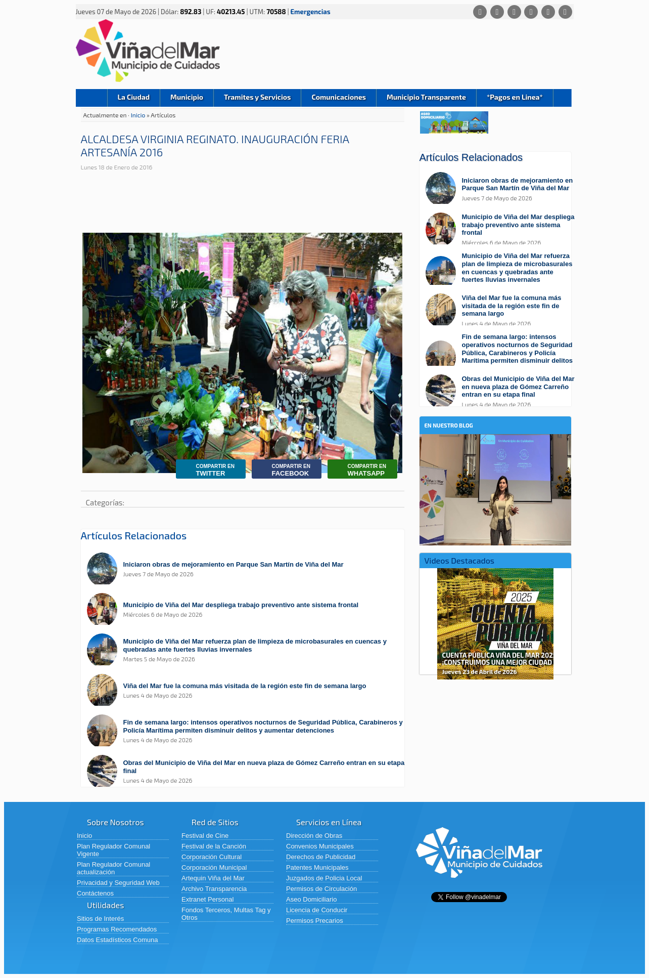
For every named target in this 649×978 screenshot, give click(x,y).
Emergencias (311, 12)
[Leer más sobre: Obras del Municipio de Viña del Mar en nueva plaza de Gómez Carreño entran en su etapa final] (247, 771)
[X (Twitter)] (514, 12)
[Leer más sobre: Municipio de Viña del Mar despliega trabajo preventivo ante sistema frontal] (247, 609)
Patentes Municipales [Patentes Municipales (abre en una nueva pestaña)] (317, 867)
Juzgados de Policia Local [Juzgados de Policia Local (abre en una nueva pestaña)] (324, 878)
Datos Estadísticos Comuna (117, 940)
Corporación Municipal (214, 867)
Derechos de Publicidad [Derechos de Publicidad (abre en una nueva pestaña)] (320, 857)
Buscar (562, 98)
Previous (428, 620)
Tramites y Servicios (257, 97)
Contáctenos (95, 893)
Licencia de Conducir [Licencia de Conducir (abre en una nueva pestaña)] (316, 910)
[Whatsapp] (480, 12)
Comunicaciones (338, 97)
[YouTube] (548, 12)
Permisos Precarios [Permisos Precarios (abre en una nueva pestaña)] (314, 920)
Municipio (186, 97)
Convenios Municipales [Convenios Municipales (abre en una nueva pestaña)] (320, 846)
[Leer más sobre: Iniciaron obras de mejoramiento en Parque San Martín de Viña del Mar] (247, 569)
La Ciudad (134, 97)
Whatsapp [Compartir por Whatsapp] (359, 470)
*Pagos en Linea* (515, 97)
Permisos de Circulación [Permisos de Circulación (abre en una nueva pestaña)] (321, 888)
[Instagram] (531, 12)
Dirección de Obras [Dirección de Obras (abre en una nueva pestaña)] (314, 835)
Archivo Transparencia (214, 888)
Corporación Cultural (211, 857)
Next (562, 620)
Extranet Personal (207, 899)
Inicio (91, 98)
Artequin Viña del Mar (213, 878)
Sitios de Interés (100, 918)
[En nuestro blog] (495, 449)
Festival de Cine (204, 835)
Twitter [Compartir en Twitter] (208, 470)
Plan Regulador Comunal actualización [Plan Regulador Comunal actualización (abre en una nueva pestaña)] (113, 868)
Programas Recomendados (117, 929)
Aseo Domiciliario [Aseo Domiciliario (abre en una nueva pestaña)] (311, 899)
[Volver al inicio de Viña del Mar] (479, 885)
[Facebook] (497, 12)
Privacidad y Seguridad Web (118, 882)
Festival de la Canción (213, 846)
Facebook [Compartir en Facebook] (283, 470)
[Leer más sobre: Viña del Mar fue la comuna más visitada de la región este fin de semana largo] (247, 690)
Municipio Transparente (426, 97)
